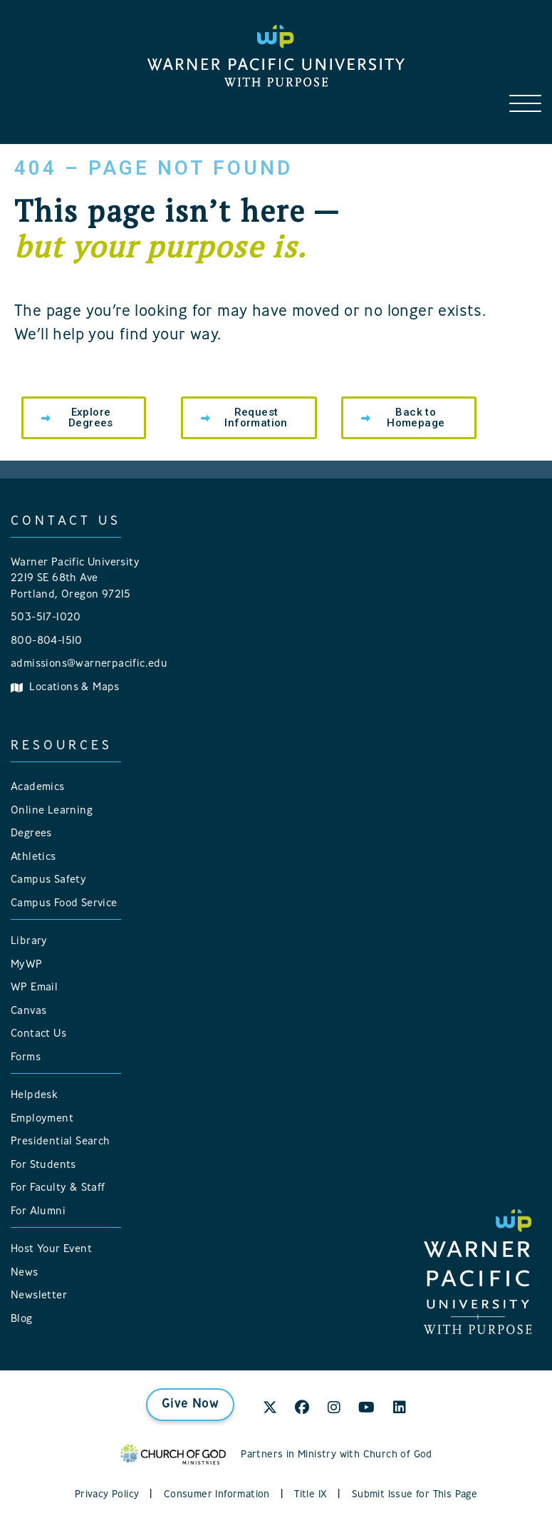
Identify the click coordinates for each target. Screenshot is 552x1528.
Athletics (33, 857)
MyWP (27, 965)
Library (29, 941)
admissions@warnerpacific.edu (89, 664)
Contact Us (38, 1034)
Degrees (31, 834)
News (24, 1273)
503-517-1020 (46, 617)
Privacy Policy (107, 1494)
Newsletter (39, 1296)
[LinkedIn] (399, 1408)
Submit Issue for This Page (414, 1494)
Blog (22, 1319)
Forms (26, 1057)
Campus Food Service (64, 903)
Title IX (310, 1494)
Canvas (28, 1011)
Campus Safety (48, 880)
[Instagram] (334, 1408)
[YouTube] (366, 1408)
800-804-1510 (47, 641)
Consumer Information (217, 1494)
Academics (38, 787)
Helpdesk (34, 1095)
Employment (42, 1119)
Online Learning (52, 811)
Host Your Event (51, 1249)
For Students (43, 1165)
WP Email (34, 988)
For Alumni (38, 1211)
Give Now (190, 1404)
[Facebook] (302, 1408)
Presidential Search (60, 1142)
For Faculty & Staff (58, 1188)
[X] (270, 1408)
